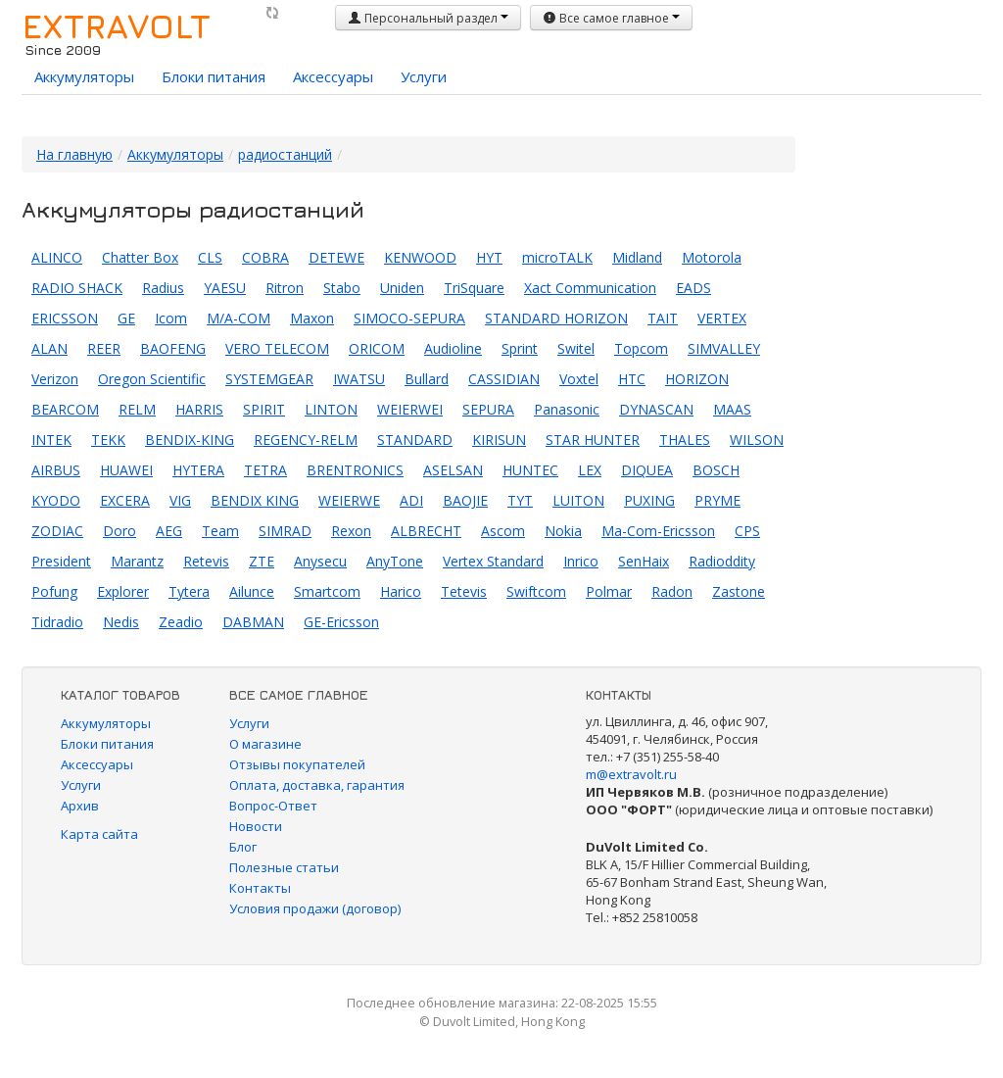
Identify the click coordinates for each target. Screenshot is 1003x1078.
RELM (137, 409)
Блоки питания (213, 76)
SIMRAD (285, 530)
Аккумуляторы (84, 76)
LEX (589, 470)
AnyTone (394, 561)
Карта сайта (99, 834)
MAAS (732, 409)
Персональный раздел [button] (428, 18)
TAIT (662, 318)
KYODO (55, 500)
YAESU (225, 287)
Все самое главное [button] (611, 18)
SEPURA (488, 409)
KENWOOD (420, 257)
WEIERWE (349, 500)
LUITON (578, 500)
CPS (747, 530)
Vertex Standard (493, 561)
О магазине (265, 744)
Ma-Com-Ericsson (658, 530)
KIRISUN (499, 439)
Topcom (641, 348)
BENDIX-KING (189, 439)
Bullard (427, 378)
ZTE (261, 561)
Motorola (711, 257)
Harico (400, 591)
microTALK (557, 257)
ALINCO (56, 257)
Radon (672, 591)
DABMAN (253, 621)
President (61, 561)
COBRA (265, 257)
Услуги (424, 76)
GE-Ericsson (341, 621)
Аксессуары (333, 76)
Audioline (453, 348)
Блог (243, 847)
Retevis (206, 561)
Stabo (341, 287)
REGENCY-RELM (306, 439)
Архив (80, 805)
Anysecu (320, 561)
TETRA (265, 470)
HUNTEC (530, 470)
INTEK (51, 439)
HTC (631, 378)
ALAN (49, 348)
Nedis (121, 621)
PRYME (717, 500)
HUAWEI (126, 470)
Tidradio (57, 621)
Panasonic (566, 409)
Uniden (402, 287)
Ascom (503, 530)
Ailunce (251, 591)
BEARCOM (65, 409)
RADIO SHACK (76, 287)
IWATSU (359, 378)
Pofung (54, 591)
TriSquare (474, 287)
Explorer (123, 591)
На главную (74, 154)
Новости (255, 826)
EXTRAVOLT (116, 25)
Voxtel (578, 378)
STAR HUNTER (593, 439)
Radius (163, 287)
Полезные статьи (284, 867)
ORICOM (377, 348)
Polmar (609, 591)
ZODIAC (57, 530)
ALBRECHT (426, 530)
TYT (520, 500)
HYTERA (198, 470)
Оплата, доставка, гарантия (317, 785)
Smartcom (327, 591)
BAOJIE (465, 500)
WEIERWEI (410, 409)
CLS (210, 257)
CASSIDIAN (504, 378)
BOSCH (716, 470)
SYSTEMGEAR (269, 378)
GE (126, 318)
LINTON (331, 409)
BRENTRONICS (355, 470)
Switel (576, 348)
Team (220, 530)
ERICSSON (64, 318)
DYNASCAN (656, 409)
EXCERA (125, 500)
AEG (169, 530)
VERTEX (721, 318)
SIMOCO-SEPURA (409, 318)
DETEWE (336, 257)
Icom (171, 318)
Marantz (137, 561)
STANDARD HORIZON (556, 318)
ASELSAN (453, 470)
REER (103, 348)
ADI (411, 500)
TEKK (108, 439)
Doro (119, 530)
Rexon (351, 530)
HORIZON (697, 378)
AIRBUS (55, 470)
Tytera (189, 591)
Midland (637, 257)
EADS (693, 287)
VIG (180, 500)
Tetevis (464, 591)
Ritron (284, 287)
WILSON (757, 439)
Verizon (54, 378)
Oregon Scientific (152, 378)
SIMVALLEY (724, 348)
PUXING (649, 500)
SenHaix (643, 561)
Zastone (738, 591)
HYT (489, 257)
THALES (684, 439)
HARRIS (199, 409)
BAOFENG (173, 348)
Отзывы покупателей (297, 764)
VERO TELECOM (277, 348)
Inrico (580, 561)
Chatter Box (140, 257)
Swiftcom (536, 591)
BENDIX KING (255, 500)
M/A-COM (238, 318)
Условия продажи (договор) (315, 908)
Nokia (563, 530)
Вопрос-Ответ (273, 805)
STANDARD (415, 439)
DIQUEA (647, 470)
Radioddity (722, 561)
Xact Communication (590, 287)
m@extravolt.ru (631, 774)
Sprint (520, 348)
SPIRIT (264, 409)
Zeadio (181, 621)
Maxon (312, 318)
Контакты (260, 888)
